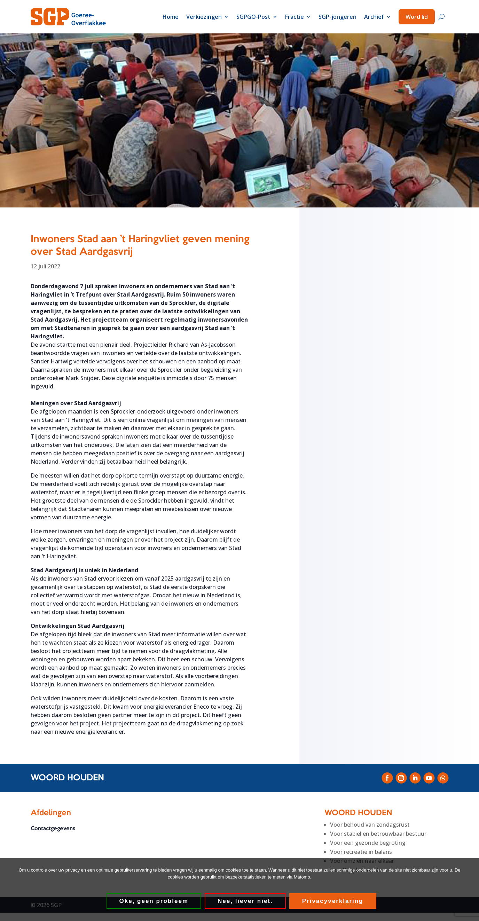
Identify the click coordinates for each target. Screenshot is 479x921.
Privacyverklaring (332, 901)
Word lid (417, 17)
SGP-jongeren (337, 17)
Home (171, 17)
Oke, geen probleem (154, 901)
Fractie (294, 17)
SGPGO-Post (253, 17)
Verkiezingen (204, 17)
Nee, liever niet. (245, 901)
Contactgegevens (53, 828)
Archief (374, 17)
